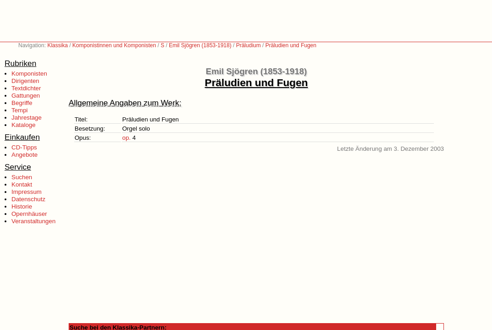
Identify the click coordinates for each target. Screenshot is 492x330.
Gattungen (25, 95)
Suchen (21, 177)
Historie (21, 206)
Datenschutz (28, 199)
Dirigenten (25, 80)
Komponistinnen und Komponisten (114, 45)
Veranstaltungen (33, 221)
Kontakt (21, 184)
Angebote (24, 154)
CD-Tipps (24, 147)
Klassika (57, 45)
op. (126, 137)
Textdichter (26, 88)
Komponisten (29, 73)
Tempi (19, 110)
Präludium (248, 45)
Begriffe (21, 102)
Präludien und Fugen (290, 45)
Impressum (26, 191)
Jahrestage (26, 117)
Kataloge (23, 124)
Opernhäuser (29, 213)
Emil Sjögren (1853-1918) (200, 45)
